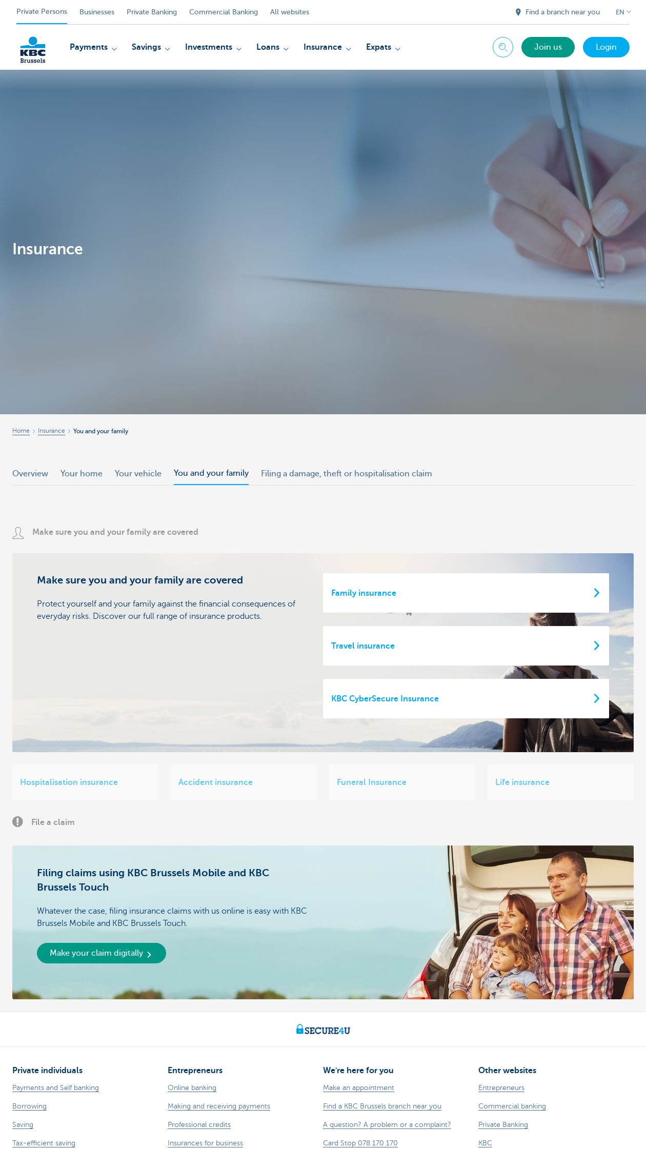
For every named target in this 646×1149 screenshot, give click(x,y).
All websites (289, 12)
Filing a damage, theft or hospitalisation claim (346, 473)
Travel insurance (363, 646)
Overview (30, 473)
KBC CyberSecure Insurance (385, 698)
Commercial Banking (223, 12)
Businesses (96, 12)
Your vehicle (138, 473)
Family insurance (363, 593)
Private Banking (152, 12)
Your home (81, 473)
